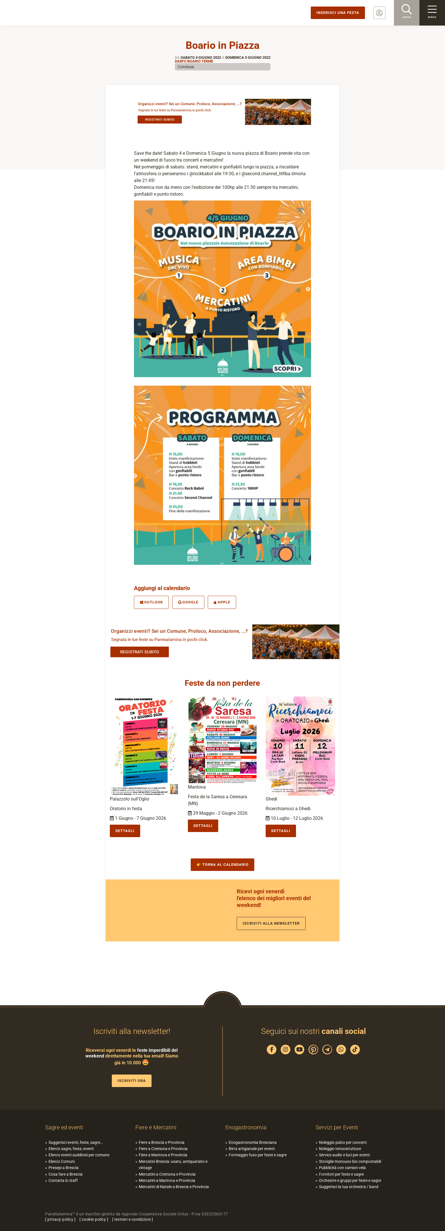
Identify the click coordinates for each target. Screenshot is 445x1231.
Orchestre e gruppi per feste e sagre (350, 1180)
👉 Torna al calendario (222, 864)
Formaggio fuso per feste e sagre (258, 1155)
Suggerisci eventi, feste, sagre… (76, 1142)
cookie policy (94, 1219)
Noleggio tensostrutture (340, 1148)
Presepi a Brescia (64, 1167)
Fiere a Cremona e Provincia (163, 1148)
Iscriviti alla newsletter (271, 923)
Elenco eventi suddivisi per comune (79, 1155)
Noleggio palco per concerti (343, 1142)
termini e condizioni (132, 1219)
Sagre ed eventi (64, 1127)
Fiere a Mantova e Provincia (163, 1155)
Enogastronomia (245, 1127)
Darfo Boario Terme (194, 61)
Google (188, 602)
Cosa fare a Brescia (66, 1174)
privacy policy (60, 1219)
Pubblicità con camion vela (342, 1167)
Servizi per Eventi (337, 1127)
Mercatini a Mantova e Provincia (167, 1180)
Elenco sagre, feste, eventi (71, 1148)
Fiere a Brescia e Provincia (161, 1142)
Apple (222, 602)
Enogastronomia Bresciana (253, 1142)
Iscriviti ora (131, 1081)
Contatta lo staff (63, 1180)
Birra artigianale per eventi (252, 1148)
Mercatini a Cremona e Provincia (167, 1174)
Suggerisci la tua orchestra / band (348, 1186)
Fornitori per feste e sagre (341, 1174)
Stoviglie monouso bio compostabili (350, 1161)
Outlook (151, 602)
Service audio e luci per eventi (344, 1155)
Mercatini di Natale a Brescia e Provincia (174, 1186)
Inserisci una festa (337, 13)
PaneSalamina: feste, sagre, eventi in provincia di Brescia (44, 13)
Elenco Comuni (62, 1161)
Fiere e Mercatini (156, 1127)
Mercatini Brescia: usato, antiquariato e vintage (173, 1164)
